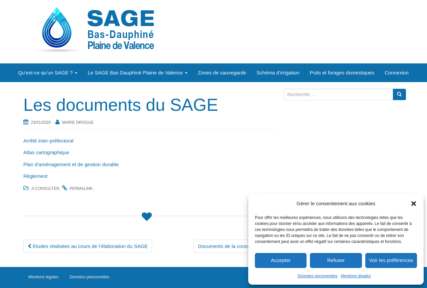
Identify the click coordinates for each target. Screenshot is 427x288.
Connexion (397, 72)
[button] (413, 203)
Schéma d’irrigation (278, 72)
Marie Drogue (78, 122)
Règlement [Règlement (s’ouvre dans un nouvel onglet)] (35, 176)
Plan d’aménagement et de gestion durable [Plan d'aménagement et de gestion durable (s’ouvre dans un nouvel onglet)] (71, 164)
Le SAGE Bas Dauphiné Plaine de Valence (137, 72)
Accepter (281, 260)
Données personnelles (317, 276)
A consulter (45, 188)
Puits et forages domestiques (342, 72)
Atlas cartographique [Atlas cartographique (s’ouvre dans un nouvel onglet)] (46, 152)
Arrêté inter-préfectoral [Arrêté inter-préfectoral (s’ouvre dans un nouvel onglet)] (48, 140)
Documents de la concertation (233, 246)
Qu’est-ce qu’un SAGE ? (47, 72)
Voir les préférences (391, 260)
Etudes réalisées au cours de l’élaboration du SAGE (88, 246)
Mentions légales (356, 276)
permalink (80, 188)
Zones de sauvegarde (222, 72)
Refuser (336, 260)
